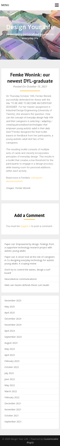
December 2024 (12, 318)
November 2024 (12, 324)
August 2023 (10, 342)
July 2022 (9, 373)
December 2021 (12, 403)
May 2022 (9, 385)
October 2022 (11, 367)
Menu (5, 5)
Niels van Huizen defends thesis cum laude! (26, 285)
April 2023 (9, 354)
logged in (25, 226)
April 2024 (9, 330)
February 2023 (11, 361)
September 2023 (13, 336)
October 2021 (11, 415)
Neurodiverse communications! (20, 279)
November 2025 (12, 300)
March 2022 (10, 391)
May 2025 (9, 306)
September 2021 (13, 421)
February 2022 (11, 397)
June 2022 (9, 379)
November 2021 (12, 409)
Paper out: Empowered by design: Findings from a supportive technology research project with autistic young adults (29, 247)
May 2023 (9, 348)
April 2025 (9, 312)
